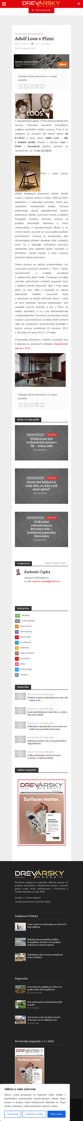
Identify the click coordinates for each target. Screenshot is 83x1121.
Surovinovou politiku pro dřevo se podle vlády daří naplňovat (44, 988)
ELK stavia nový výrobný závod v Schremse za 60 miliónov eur (43, 1018)
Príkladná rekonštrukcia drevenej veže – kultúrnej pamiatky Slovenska (41, 529)
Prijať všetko (56, 1114)
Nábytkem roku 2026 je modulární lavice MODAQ (45, 956)
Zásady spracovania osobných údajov (33, 901)
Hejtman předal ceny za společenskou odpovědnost (46, 742)
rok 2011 (38, 34)
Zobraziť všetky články (55, 563)
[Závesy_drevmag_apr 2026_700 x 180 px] (41, 61)
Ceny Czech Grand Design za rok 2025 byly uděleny (46, 925)
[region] (35, 1102)
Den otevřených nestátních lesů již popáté (44, 1003)
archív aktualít (23, 34)
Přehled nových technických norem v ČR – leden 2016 (42, 442)
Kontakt (18, 897)
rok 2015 (51, 435)
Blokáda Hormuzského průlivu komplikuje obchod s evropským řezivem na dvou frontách (44, 942)
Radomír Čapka (28, 48)
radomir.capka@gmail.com (46, 581)
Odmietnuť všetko (34, 1114)
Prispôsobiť (12, 1114)
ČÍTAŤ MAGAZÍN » (41, 10)
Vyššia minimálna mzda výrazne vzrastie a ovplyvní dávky (44, 756)
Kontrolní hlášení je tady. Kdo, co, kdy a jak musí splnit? (42, 485)
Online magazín (33, 897)
